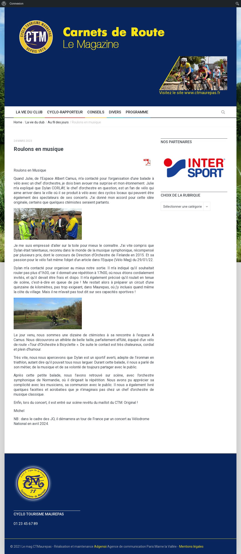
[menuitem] (4, 3)
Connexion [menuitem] (16, 3)
